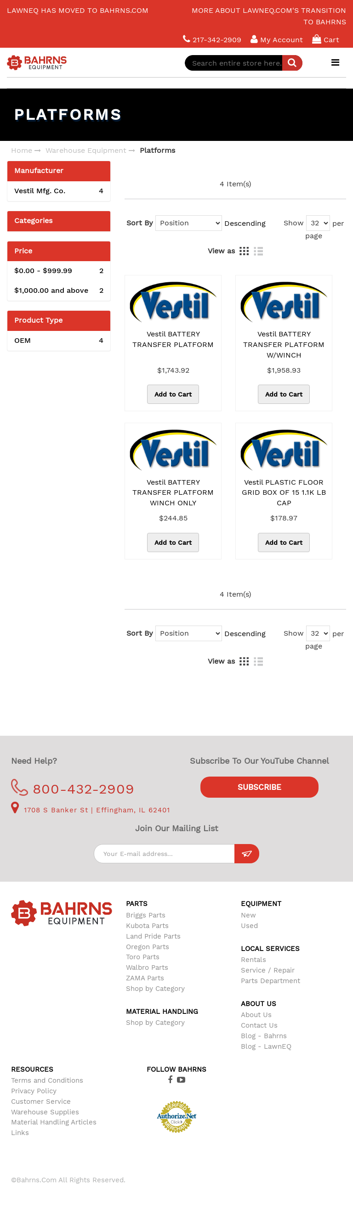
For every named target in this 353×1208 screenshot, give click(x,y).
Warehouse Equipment (86, 150)
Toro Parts (142, 957)
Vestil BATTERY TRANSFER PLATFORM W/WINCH (284, 344)
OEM (58, 341)
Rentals (253, 960)
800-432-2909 (73, 789)
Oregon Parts (147, 947)
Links (20, 1133)
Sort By (139, 222)
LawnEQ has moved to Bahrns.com (77, 10)
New (248, 915)
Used (249, 926)
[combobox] (243, 63)
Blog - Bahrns (264, 1036)
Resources (32, 1069)
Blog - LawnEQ (266, 1046)
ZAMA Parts (145, 978)
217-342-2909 (212, 39)
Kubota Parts (147, 926)
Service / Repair (268, 970)
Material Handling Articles (54, 1122)
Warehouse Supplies (45, 1112)
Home (21, 150)
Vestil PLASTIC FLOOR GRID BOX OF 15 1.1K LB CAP (284, 493)
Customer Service (41, 1101)
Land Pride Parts (153, 936)
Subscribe (259, 787)
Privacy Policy (34, 1091)
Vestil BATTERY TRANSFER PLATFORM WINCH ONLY (173, 493)
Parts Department (270, 981)
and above (58, 290)
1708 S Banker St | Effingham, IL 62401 (90, 810)
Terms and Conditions (47, 1080)
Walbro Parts (147, 967)
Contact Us (259, 1025)
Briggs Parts (145, 915)
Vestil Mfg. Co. (58, 191)
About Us (256, 1015)
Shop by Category (155, 988)
